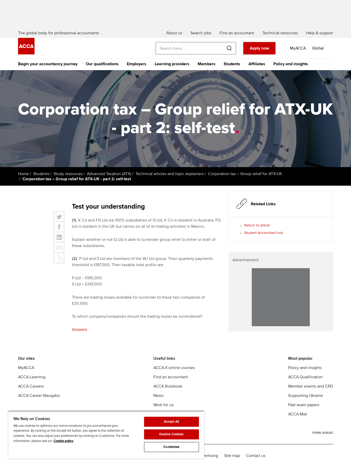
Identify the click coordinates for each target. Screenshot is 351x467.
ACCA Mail (297, 414)
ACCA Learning (31, 377)
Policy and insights (290, 64)
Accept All (171, 422)
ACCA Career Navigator (39, 395)
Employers (136, 64)
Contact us (255, 455)
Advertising (208, 455)
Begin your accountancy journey (48, 64)
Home (23, 173)
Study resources (68, 173)
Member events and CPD (310, 386)
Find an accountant (170, 377)
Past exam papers (303, 404)
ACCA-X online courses (174, 367)
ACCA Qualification (305, 377)
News (158, 395)
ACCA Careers (31, 386)
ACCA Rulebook (167, 386)
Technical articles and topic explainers (170, 173)
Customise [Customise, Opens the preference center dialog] (171, 447)
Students (232, 64)
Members (206, 64)
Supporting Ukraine (305, 395)
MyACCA (26, 367)
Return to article (257, 225)
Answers (79, 329)
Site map (232, 455)
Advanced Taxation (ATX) (109, 173)
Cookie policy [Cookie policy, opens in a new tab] (63, 441)
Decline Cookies (171, 434)
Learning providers (172, 64)
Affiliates (256, 64)
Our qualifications (102, 64)
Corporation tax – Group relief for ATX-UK (245, 173)
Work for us (163, 404)
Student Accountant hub (263, 233)
